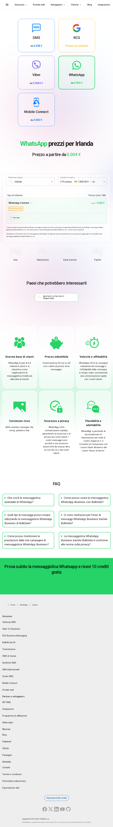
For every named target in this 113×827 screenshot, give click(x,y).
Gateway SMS (9, 622)
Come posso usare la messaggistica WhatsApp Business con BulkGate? (84, 500)
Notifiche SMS (9, 662)
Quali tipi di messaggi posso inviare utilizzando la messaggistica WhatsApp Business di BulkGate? (28, 519)
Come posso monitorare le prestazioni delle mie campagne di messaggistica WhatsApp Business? (26, 540)
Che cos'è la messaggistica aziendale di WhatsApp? (22, 500)
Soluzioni (19, 4)
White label (7, 722)
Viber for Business (11, 629)
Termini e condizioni (12, 774)
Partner (75, 4)
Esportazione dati (10, 788)
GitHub (5, 748)
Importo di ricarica (67, 177)
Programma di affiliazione (14, 715)
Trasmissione (8, 649)
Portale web (39, 4)
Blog (89, 4)
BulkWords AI (8, 642)
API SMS (6, 702)
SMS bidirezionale (10, 669)
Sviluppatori (57, 4)
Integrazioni (104, 4)
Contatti (6, 767)
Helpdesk (6, 741)
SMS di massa (9, 656)
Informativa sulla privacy (14, 781)
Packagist (7, 755)
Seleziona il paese (15, 177)
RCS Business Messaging (14, 635)
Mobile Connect (9, 683)
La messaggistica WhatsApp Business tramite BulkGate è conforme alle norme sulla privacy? (84, 540)
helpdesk (81, 230)
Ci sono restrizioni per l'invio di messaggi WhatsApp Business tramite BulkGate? (84, 519)
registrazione (16, 209)
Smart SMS (7, 676)
